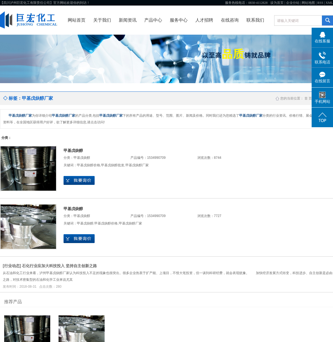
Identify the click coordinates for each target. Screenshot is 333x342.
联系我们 (255, 20)
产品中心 (153, 20)
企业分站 (292, 3)
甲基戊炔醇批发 (112, 165)
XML (329, 3)
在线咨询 (230, 20)
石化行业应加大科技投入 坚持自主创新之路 (59, 266)
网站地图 (308, 3)
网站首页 (76, 20)
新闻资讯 (128, 20)
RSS (320, 3)
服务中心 (179, 20)
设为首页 (277, 3)
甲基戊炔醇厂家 (137, 165)
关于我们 (102, 20)
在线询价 (79, 180)
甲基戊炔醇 (73, 150)
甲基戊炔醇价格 (88, 165)
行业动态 (12, 266)
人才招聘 (204, 20)
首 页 (308, 98)
